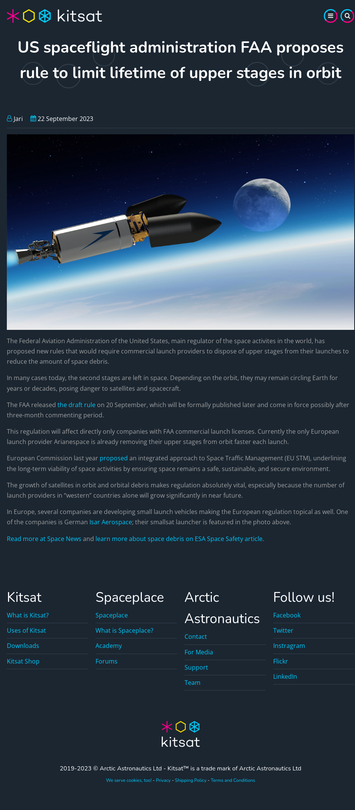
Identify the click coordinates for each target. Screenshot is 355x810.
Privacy (163, 780)
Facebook (287, 615)
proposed (114, 458)
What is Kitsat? (28, 615)
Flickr (280, 661)
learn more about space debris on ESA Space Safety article (179, 539)
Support (196, 667)
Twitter (283, 630)
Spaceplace (112, 615)
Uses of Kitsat (26, 630)
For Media (199, 652)
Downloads (23, 645)
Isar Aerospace (110, 522)
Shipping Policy (191, 780)
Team (193, 682)
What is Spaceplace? (124, 630)
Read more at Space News (44, 539)
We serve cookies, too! (128, 780)
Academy (109, 645)
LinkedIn (285, 676)
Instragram (289, 645)
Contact (196, 636)
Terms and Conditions (233, 780)
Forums (107, 661)
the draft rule (76, 405)
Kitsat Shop (23, 661)
